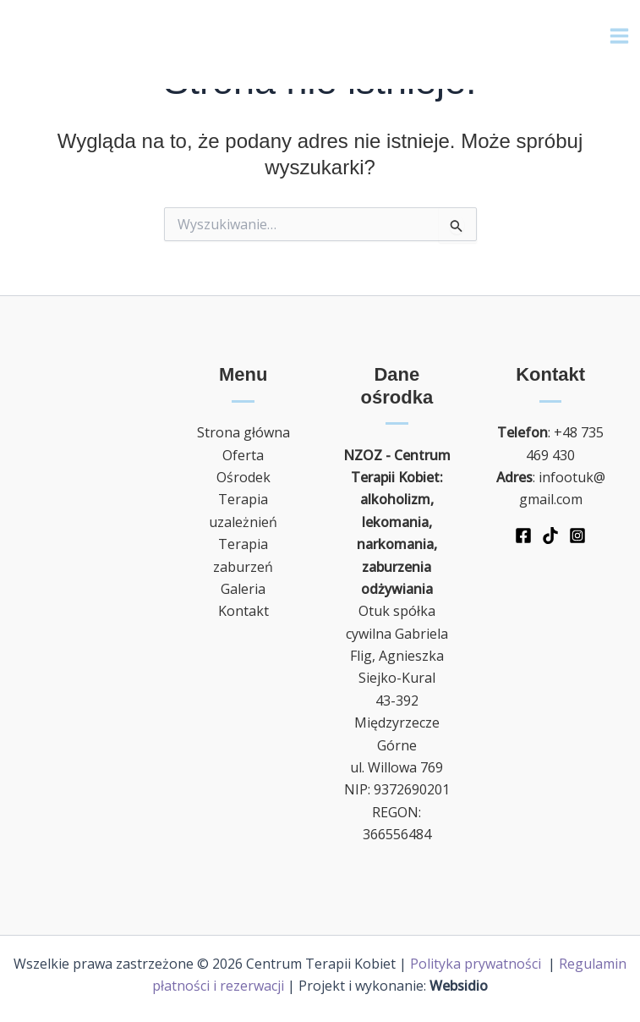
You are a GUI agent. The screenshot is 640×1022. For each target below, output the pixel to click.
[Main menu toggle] (619, 38)
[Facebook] (523, 535)
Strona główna (243, 432)
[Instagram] (577, 535)
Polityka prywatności (477, 963)
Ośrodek (243, 477)
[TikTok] (550, 535)
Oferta (243, 455)
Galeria (243, 589)
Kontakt (243, 611)
